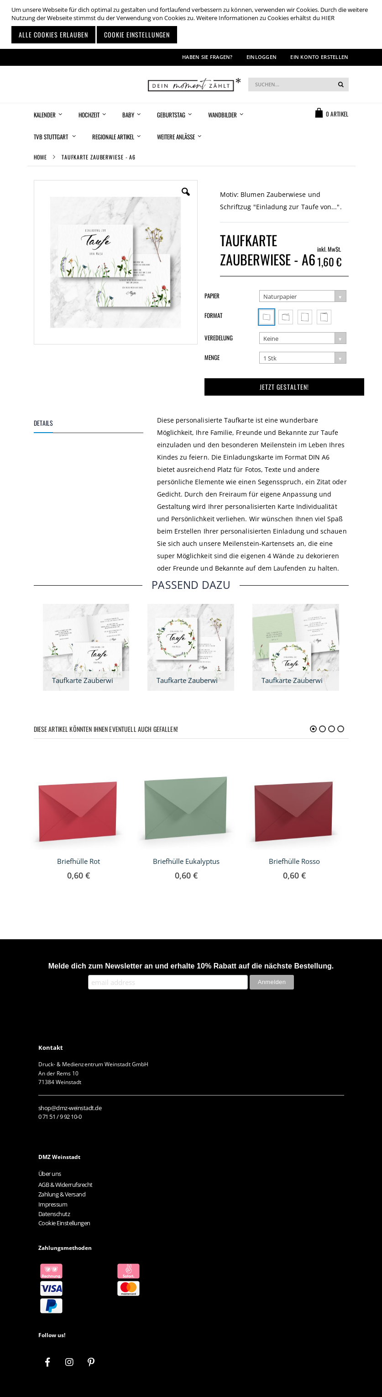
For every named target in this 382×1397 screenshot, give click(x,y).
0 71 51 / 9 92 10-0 (60, 1116)
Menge (212, 357)
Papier (212, 295)
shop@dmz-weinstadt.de (70, 1108)
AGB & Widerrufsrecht (65, 1184)
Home (40, 157)
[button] (185, 198)
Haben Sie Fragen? (207, 56)
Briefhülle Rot (78, 861)
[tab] (95, 424)
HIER (328, 18)
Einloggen (261, 56)
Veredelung (218, 337)
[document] (192, 24)
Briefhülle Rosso (294, 861)
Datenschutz (54, 1214)
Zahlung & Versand (62, 1194)
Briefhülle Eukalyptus (186, 861)
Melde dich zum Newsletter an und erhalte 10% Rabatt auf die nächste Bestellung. (191, 966)
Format (213, 315)
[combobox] (298, 84)
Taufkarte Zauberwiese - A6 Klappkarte (112, 680)
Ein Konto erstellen (319, 56)
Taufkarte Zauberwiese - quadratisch (214, 680)
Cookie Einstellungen (64, 1223)
